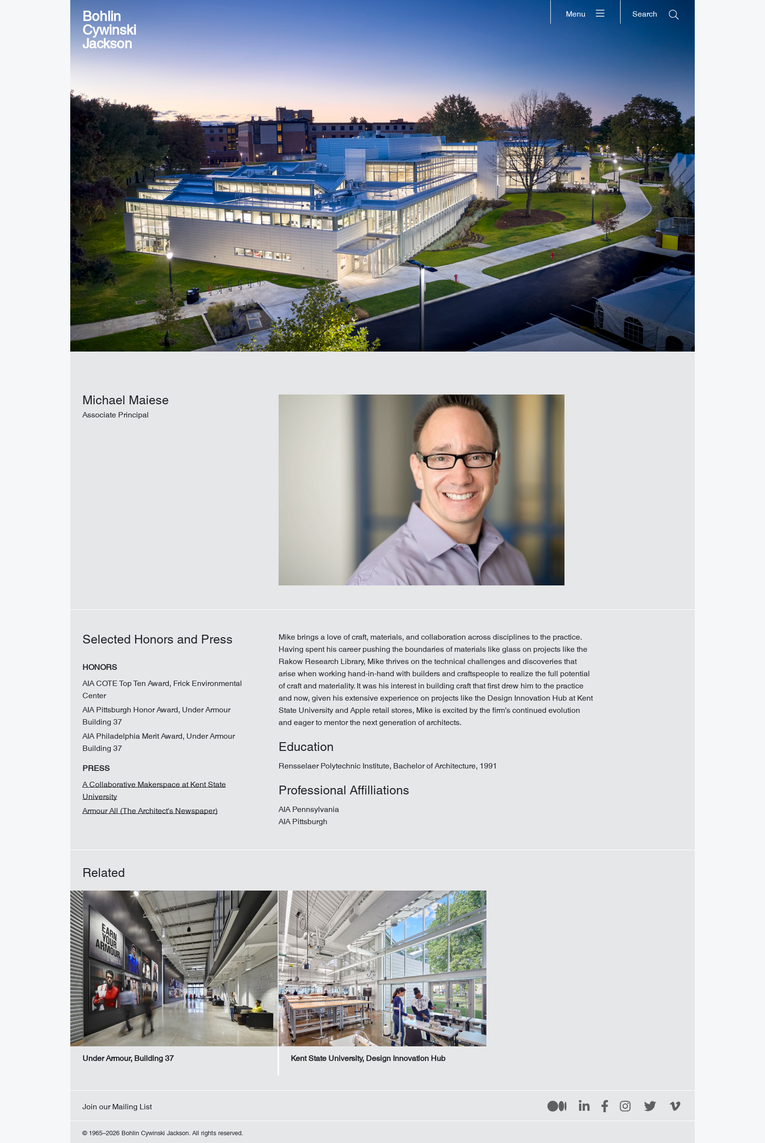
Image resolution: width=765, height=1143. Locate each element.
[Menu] (585, 12)
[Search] (655, 12)
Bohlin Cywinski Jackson (109, 26)
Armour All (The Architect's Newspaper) (150, 808)
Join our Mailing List (117, 1104)
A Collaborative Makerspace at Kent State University (154, 788)
